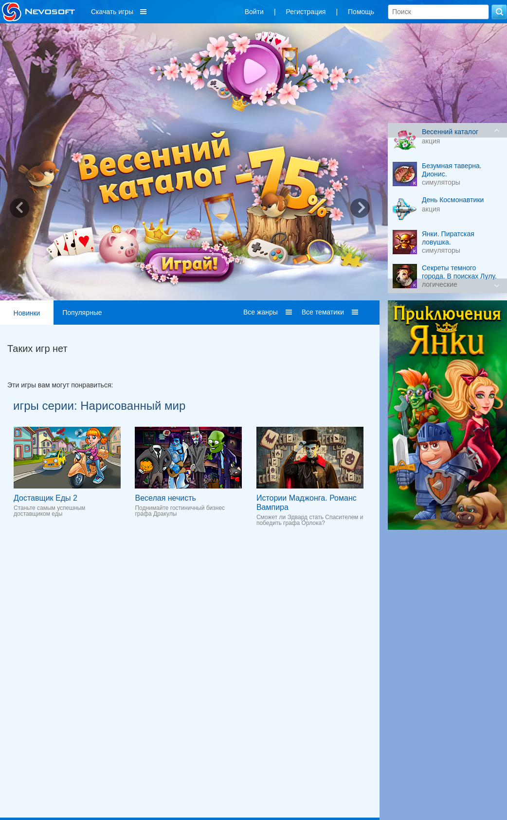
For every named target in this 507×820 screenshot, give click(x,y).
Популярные (82, 312)
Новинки (27, 313)
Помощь (361, 12)
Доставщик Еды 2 (45, 498)
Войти (254, 12)
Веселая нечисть (165, 498)
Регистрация (306, 12)
